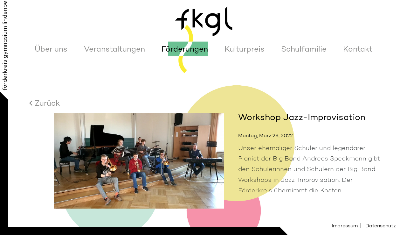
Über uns (51, 49)
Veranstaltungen (114, 49)
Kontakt (357, 49)
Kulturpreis (244, 49)
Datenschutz (380, 225)
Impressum (345, 225)
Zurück (47, 103)
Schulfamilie (304, 49)
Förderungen (185, 49)
